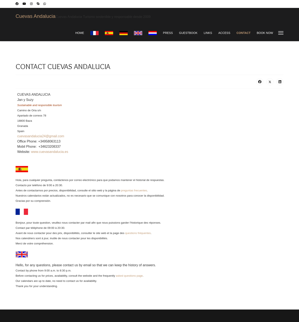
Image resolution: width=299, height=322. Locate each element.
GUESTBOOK (188, 33)
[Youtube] (24, 3)
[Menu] (280, 33)
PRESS (168, 33)
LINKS (208, 33)
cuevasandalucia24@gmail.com (40, 136)
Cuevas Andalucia (35, 16)
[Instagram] (31, 3)
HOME (79, 33)
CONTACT (243, 33)
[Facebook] (17, 3)
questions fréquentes (138, 233)
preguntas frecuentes (134, 190)
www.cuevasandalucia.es (49, 152)
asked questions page (129, 275)
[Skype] (38, 3)
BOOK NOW (265, 33)
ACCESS (224, 33)
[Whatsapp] (44, 3)
